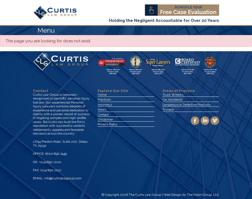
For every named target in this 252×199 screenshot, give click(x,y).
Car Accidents (172, 99)
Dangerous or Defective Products (186, 105)
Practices (104, 99)
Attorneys (105, 105)
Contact (103, 114)
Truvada (168, 109)
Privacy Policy (108, 124)
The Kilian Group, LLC (203, 195)
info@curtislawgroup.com (62, 178)
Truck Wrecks (172, 95)
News (102, 109)
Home (102, 95)
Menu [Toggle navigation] (46, 30)
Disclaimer (105, 119)
